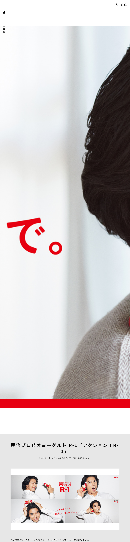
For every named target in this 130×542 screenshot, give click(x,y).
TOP (4, 13)
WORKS (4, 29)
